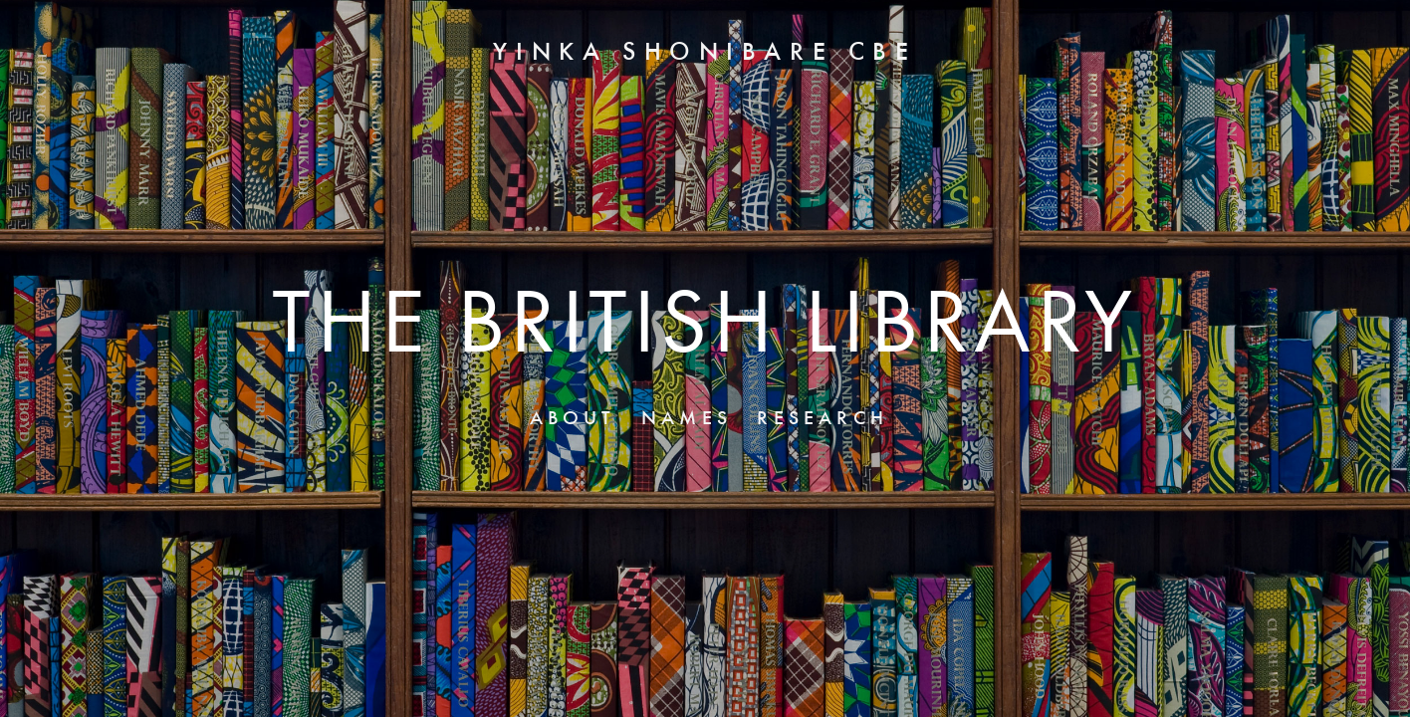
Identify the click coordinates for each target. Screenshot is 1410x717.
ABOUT (573, 419)
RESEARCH (822, 419)
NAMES (686, 419)
